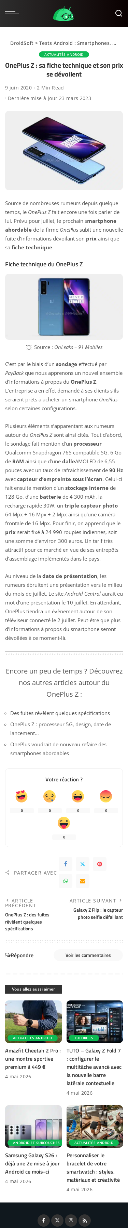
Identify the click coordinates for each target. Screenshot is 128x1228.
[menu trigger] (13, 13)
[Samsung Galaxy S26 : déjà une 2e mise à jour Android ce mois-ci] (33, 1126)
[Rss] (85, 1220)
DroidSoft (21, 43)
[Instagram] (71, 1220)
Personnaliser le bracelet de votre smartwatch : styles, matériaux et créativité (93, 1167)
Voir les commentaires (88, 955)
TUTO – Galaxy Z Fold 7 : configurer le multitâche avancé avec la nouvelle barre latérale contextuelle (94, 1066)
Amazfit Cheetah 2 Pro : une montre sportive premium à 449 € (33, 1058)
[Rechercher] (119, 13)
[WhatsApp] (65, 881)
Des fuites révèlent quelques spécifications (60, 713)
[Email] (82, 881)
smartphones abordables (39, 753)
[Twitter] (82, 864)
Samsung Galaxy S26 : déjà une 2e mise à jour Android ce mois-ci (32, 1163)
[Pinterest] (99, 864)
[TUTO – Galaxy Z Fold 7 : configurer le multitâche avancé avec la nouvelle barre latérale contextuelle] (95, 1021)
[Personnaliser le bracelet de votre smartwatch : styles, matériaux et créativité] (95, 1126)
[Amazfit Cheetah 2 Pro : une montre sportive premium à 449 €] (33, 1021)
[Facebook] (65, 864)
